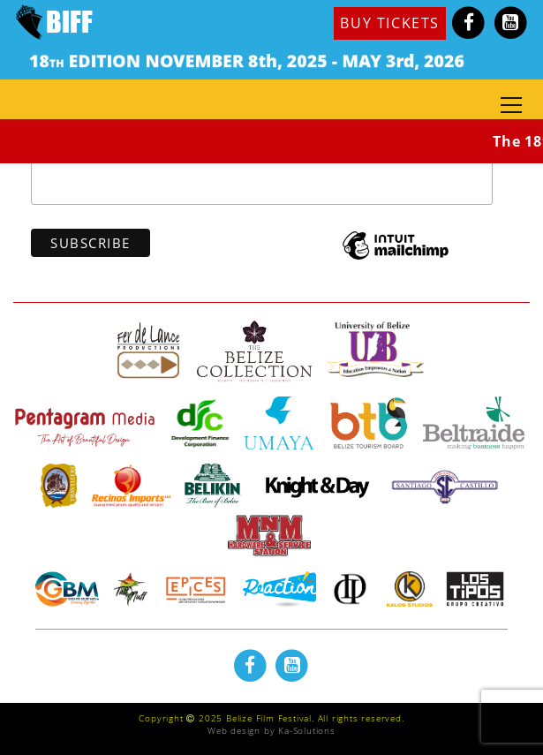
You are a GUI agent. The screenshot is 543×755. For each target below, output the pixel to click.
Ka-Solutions (307, 730)
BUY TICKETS (390, 23)
